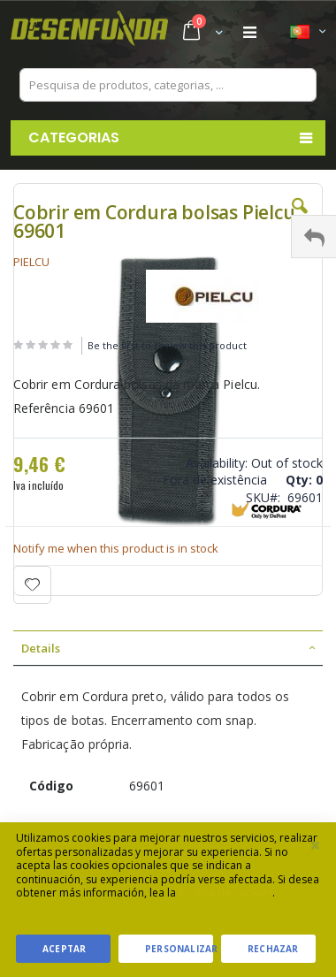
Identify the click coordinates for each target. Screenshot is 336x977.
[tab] (168, 648)
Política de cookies (225, 892)
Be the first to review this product (167, 345)
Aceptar (64, 949)
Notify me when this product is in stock (115, 548)
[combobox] (168, 85)
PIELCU (31, 262)
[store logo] (89, 32)
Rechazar (273, 949)
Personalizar (179, 949)
